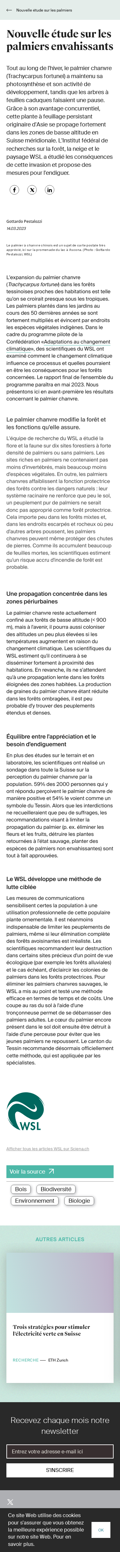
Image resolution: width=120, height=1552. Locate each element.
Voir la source (27, 1172)
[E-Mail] (60, 1451)
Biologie (79, 1201)
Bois (21, 1189)
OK (101, 1530)
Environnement (34, 1201)
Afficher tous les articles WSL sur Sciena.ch (47, 1149)
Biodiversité (56, 1189)
